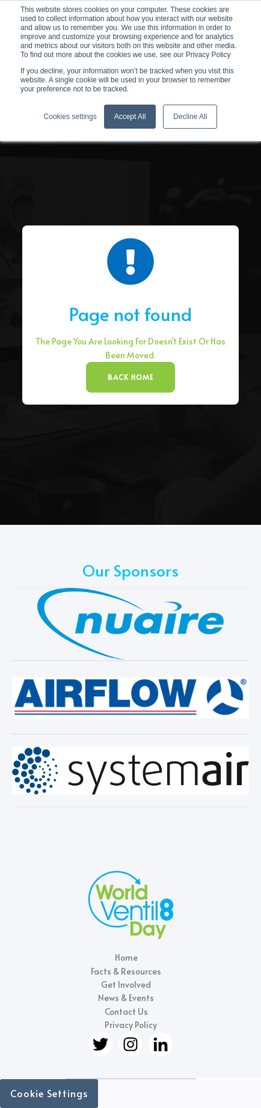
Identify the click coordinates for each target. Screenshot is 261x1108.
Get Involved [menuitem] (126, 984)
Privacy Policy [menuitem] (131, 1024)
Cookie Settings (49, 1093)
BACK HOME (130, 377)
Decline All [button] (190, 116)
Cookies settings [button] (70, 116)
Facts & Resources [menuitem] (126, 971)
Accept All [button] (130, 116)
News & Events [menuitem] (126, 997)
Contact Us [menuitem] (126, 1011)
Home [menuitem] (126, 957)
